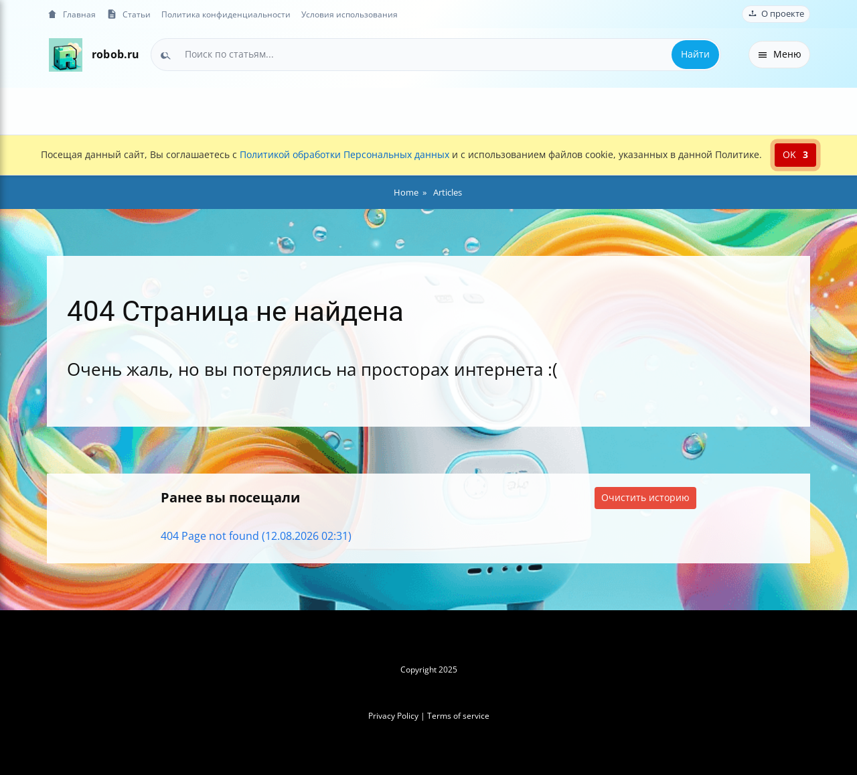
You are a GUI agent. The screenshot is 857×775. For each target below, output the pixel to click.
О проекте (776, 13)
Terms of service (458, 715)
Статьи (128, 14)
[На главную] (65, 54)
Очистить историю (645, 497)
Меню (779, 54)
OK (795, 154)
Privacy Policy (393, 715)
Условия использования (349, 14)
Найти (695, 54)
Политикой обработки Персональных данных (344, 154)
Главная (71, 14)
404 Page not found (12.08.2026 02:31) (256, 536)
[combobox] (436, 54)
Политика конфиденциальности (226, 14)
